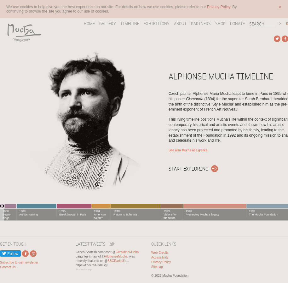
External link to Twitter (277, 38)
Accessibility (159, 257)
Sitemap (157, 267)
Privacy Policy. (219, 7)
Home (89, 23)
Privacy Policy (161, 262)
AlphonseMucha (116, 256)
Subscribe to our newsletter (19, 262)
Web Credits (160, 252)
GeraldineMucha (127, 252)
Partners (201, 23)
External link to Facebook (25, 253)
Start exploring (189, 168)
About (180, 23)
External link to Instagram (33, 253)
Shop (220, 23)
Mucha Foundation (22, 32)
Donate (237, 23)
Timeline (129, 23)
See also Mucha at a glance (188, 150)
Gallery (107, 23)
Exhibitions (157, 23)
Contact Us (7, 267)
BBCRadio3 (115, 261)
